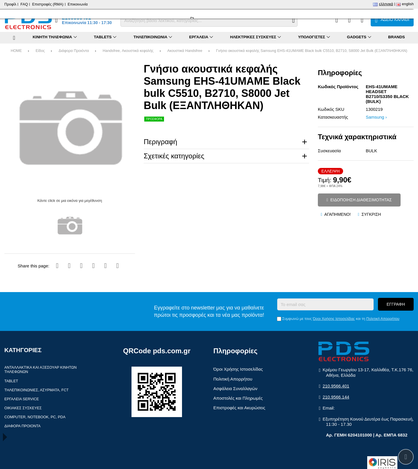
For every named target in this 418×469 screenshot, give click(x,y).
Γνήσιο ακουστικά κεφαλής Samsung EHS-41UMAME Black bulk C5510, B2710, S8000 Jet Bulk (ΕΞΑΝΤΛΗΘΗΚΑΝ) (311, 50)
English (408, 4)
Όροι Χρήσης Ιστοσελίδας (334, 318)
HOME (16, 50)
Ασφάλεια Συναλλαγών (235, 388)
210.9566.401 (335, 385)
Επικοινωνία (78, 4)
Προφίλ (10, 4)
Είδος (40, 50)
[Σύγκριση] (336, 20)
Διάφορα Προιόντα (74, 50)
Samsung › (376, 117)
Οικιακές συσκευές (23, 408)
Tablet (11, 381)
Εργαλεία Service (21, 399)
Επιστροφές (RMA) (48, 4)
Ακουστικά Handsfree (184, 50)
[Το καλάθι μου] (392, 20)
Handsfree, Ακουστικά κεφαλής (128, 50)
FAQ (24, 4)
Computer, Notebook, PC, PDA (34, 417)
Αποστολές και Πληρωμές (238, 398)
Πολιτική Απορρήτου (382, 318)
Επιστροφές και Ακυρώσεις (239, 407)
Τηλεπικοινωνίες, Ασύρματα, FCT (36, 390)
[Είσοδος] (362, 20)
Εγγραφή (396, 304)
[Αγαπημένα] (349, 20)
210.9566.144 (335, 396)
